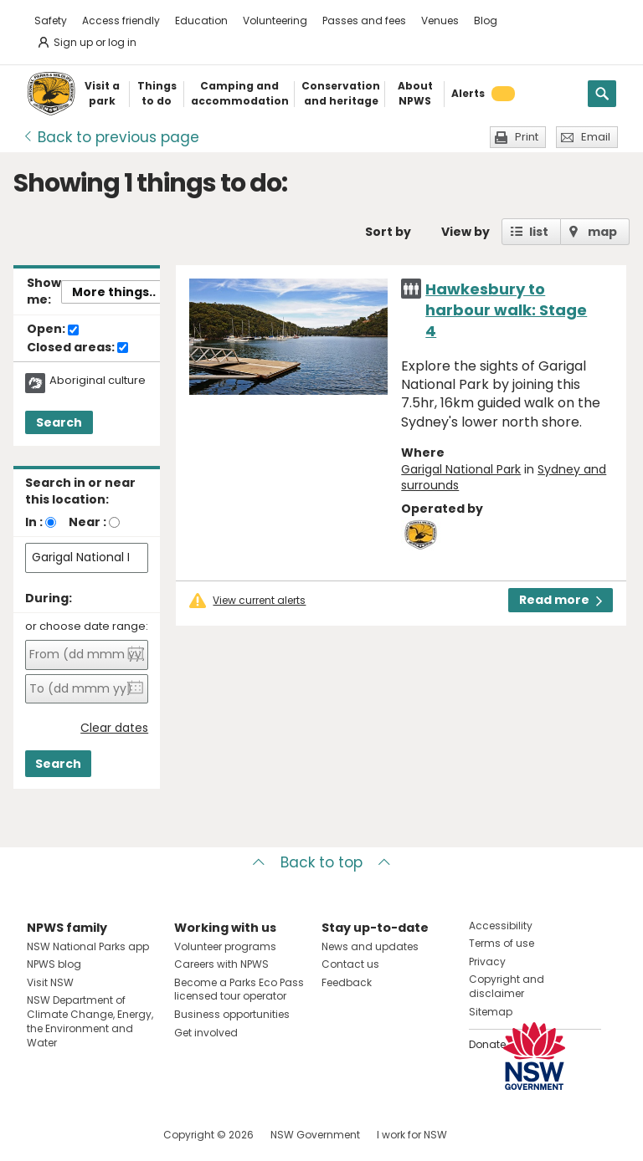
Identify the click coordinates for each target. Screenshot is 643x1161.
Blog (485, 20)
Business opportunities (232, 1014)
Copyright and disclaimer (506, 986)
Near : (87, 522)
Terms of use (501, 943)
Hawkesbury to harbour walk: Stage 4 (506, 310)
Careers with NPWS (221, 964)
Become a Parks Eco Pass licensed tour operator (239, 989)
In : (34, 522)
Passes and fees (364, 20)
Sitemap (490, 1012)
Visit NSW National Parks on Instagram (78, 1134)
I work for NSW (412, 1135)
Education (201, 20)
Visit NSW (50, 982)
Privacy (487, 961)
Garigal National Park (461, 469)
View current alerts (259, 600)
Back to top (321, 862)
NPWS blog (54, 964)
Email (595, 137)
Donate (487, 1044)
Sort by (388, 231)
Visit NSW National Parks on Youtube (114, 1134)
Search (59, 422)
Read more (560, 599)
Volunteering (275, 20)
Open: (53, 329)
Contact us (350, 964)
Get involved (206, 1032)
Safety (50, 20)
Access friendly (121, 20)
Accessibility (500, 925)
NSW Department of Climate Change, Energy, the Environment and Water (90, 1021)
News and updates (370, 946)
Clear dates (114, 728)
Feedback (347, 982)
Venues (440, 20)
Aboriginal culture (97, 380)
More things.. (114, 292)
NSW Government (315, 1135)
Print (526, 137)
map (602, 231)
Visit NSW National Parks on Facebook (42, 1134)
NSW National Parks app (88, 946)
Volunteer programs (225, 946)
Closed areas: (77, 347)
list (538, 231)
